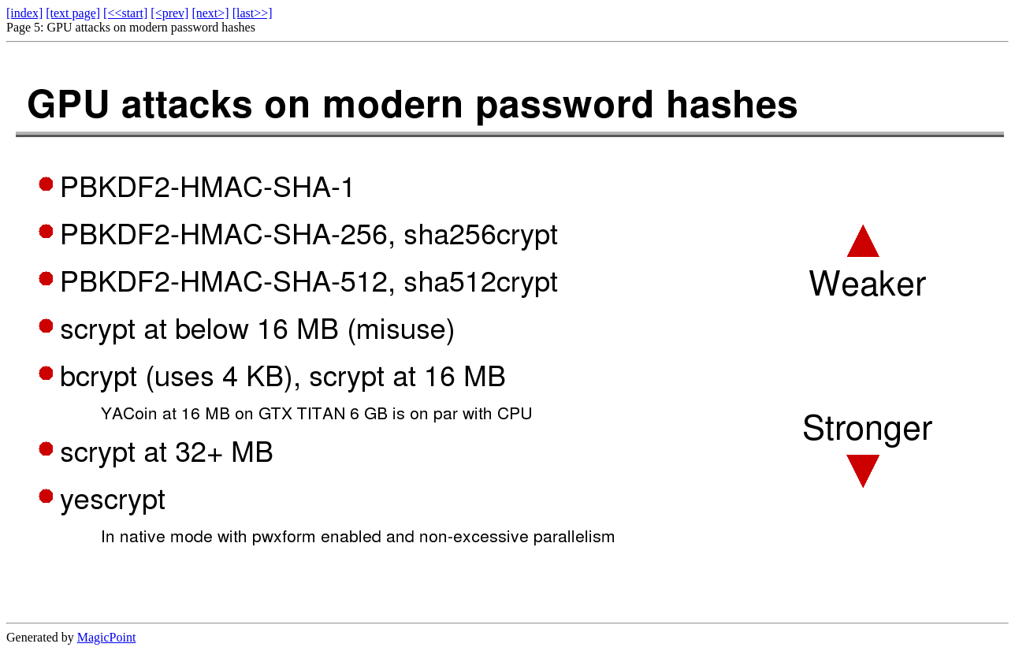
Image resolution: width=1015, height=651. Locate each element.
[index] (24, 13)
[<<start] (125, 13)
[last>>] (252, 13)
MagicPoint (106, 637)
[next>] (210, 13)
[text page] (73, 13)
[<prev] (169, 13)
